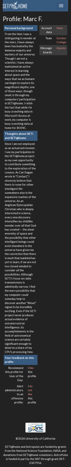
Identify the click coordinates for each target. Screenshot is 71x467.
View (59, 28)
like (31, 368)
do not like (30, 390)
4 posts (61, 48)
